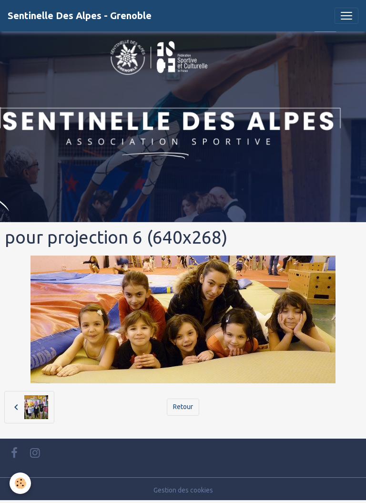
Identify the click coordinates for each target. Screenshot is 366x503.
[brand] (80, 16)
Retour (183, 407)
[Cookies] (20, 483)
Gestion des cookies (183, 490)
